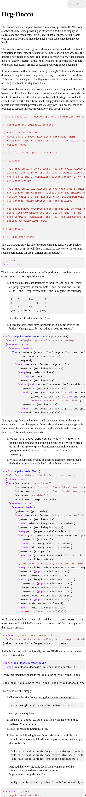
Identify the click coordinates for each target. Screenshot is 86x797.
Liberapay (80, 4)
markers (21, 317)
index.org (52, 34)
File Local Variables (31, 601)
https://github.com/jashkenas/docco (28, 754)
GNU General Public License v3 (21, 792)
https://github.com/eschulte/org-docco (56, 678)
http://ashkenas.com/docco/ (40, 27)
